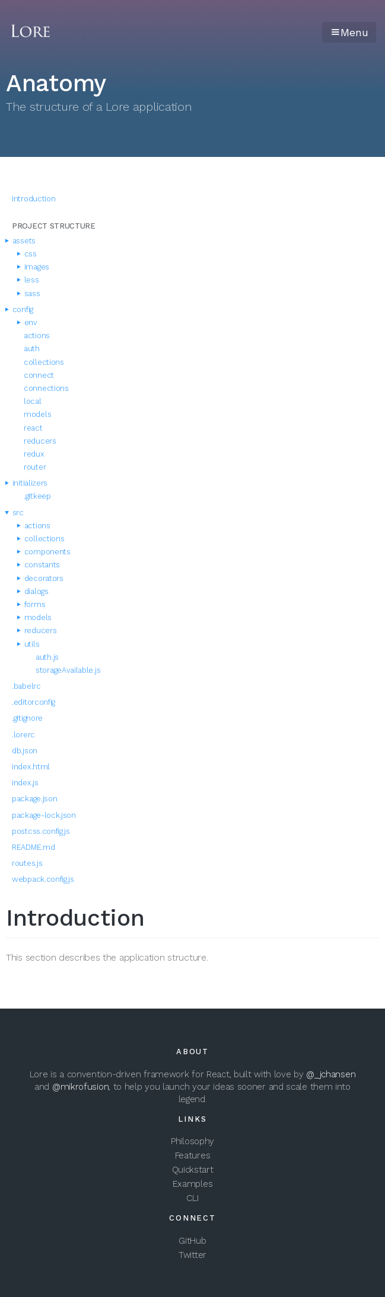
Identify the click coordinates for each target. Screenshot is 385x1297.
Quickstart (193, 1169)
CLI (192, 1198)
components (44, 551)
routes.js (27, 863)
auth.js (47, 657)
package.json (34, 798)
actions (37, 335)
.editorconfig (33, 702)
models (37, 414)
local (33, 401)
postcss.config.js (41, 831)
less (28, 279)
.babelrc (26, 686)
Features (193, 1155)
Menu (349, 32)
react (33, 427)
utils (28, 644)
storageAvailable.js (68, 670)
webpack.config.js (43, 879)
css (27, 253)
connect (39, 375)
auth (32, 348)
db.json (24, 750)
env (27, 322)
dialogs (33, 591)
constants (39, 564)
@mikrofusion (80, 1086)
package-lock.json (44, 815)
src (15, 512)
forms (31, 604)
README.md (33, 847)
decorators (40, 578)
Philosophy (192, 1141)
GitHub (192, 1240)
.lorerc (23, 734)
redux (34, 454)
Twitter (192, 1255)
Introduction (33, 198)
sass (29, 293)
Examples (193, 1184)
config (19, 309)
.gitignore (27, 718)
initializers (26, 483)
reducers (40, 440)
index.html (31, 766)
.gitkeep (37, 496)
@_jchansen (330, 1074)
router (35, 467)
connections (46, 388)
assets (21, 240)
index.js (25, 782)
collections (44, 362)
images (33, 266)
